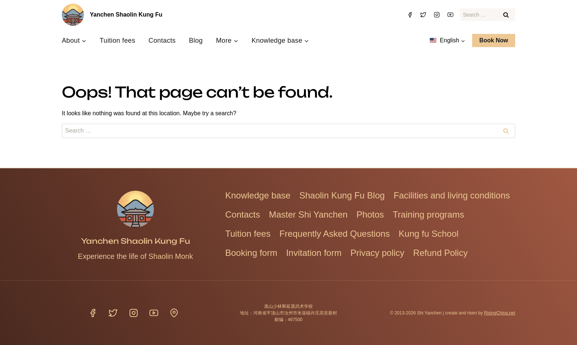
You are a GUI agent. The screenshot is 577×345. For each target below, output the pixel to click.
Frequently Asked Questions (334, 234)
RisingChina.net (499, 313)
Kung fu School (429, 234)
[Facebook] (410, 15)
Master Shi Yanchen (308, 214)
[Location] (174, 313)
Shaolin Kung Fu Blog (342, 195)
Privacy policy (377, 253)
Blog (195, 40)
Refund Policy (440, 253)
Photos (370, 214)
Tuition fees (117, 40)
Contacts (162, 40)
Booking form (251, 253)
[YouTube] (450, 15)
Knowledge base (257, 195)
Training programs (428, 214)
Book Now (493, 40)
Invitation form (313, 253)
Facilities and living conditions (452, 195)
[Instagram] (437, 15)
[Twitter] (423, 15)
